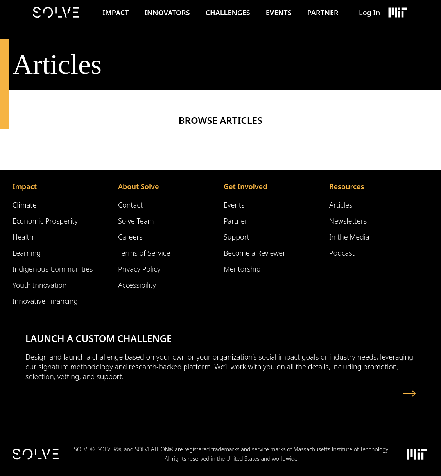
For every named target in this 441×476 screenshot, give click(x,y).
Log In (369, 12)
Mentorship (242, 269)
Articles (340, 204)
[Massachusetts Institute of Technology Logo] (397, 12)
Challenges (228, 12)
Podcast (342, 253)
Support (236, 237)
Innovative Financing (45, 301)
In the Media (349, 237)
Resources (346, 186)
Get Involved (245, 186)
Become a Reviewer (254, 253)
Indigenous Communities (53, 269)
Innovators (167, 12)
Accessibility (137, 285)
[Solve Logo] (58, 12)
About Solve (138, 186)
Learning (27, 253)
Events (279, 12)
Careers (130, 237)
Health (23, 237)
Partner (323, 12)
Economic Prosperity (45, 220)
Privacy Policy (139, 269)
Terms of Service (144, 253)
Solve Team (136, 220)
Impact (115, 12)
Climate (24, 204)
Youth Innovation (40, 285)
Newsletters (348, 220)
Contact (130, 204)
